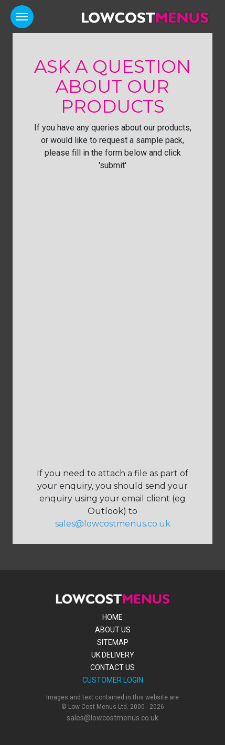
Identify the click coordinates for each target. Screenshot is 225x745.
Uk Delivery (112, 655)
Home (112, 617)
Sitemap (112, 642)
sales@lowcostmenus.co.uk (112, 524)
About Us (113, 630)
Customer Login (112, 680)
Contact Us (112, 667)
